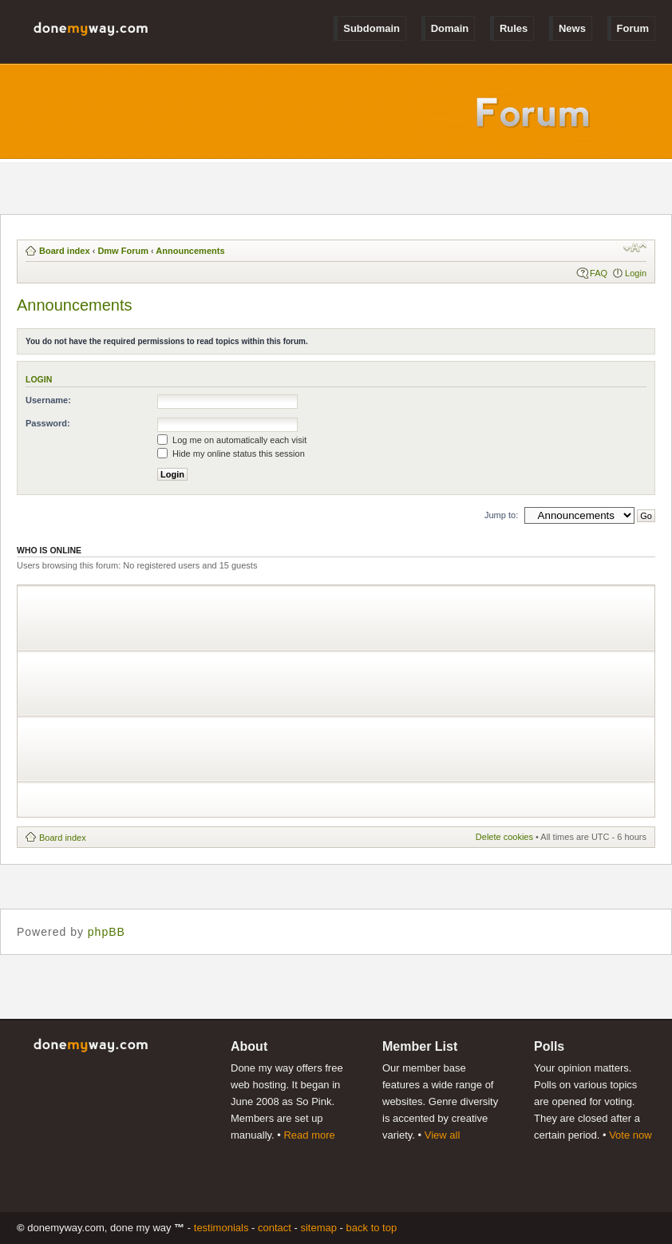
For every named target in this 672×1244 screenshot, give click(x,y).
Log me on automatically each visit (231, 440)
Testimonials (221, 1228)
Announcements (190, 251)
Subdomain (371, 28)
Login (635, 273)
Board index (64, 251)
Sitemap (318, 1228)
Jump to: (501, 515)
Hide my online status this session (231, 453)
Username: (48, 400)
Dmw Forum (122, 251)
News (572, 28)
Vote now (630, 1135)
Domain (450, 28)
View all (443, 1135)
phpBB (106, 931)
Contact (274, 1228)
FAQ (598, 273)
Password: (48, 423)
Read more (308, 1135)
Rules (514, 28)
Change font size (634, 247)
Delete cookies (504, 837)
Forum (633, 28)
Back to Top (371, 1228)
